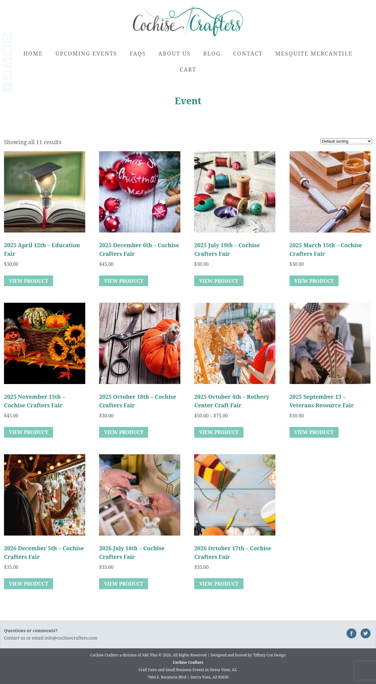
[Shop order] (346, 141)
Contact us (14, 638)
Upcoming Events (86, 53)
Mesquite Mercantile (314, 53)
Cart (188, 69)
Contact (248, 53)
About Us (174, 53)
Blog (212, 53)
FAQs (138, 53)
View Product (28, 281)
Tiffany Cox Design (269, 655)
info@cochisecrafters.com (70, 638)
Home (33, 53)
